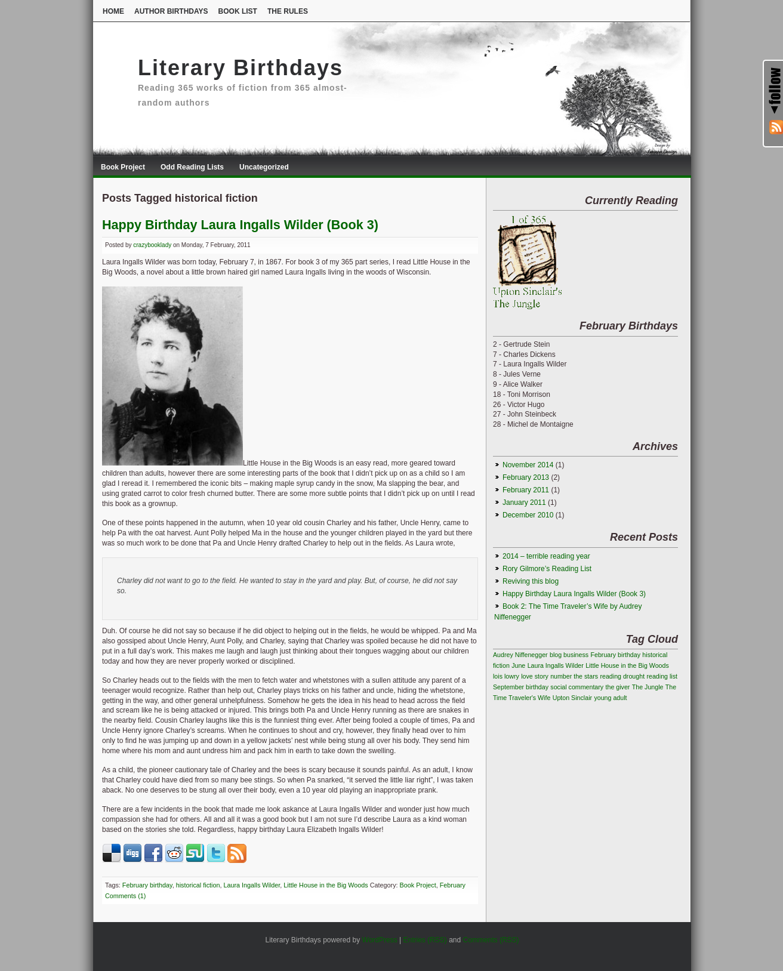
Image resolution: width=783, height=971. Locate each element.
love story (534, 676)
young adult (610, 697)
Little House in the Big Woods (325, 885)
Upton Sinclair (572, 697)
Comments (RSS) (491, 940)
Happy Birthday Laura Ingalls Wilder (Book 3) (240, 224)
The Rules (287, 11)
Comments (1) (125, 895)
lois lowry (506, 676)
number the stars (574, 676)
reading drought (622, 676)
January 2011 (524, 502)
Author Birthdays (171, 11)
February (453, 885)
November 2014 (528, 465)
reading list (661, 676)
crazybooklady (152, 245)
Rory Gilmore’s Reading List (547, 569)
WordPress (379, 940)
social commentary (576, 687)
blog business (569, 654)
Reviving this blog (531, 581)
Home (113, 11)
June (518, 665)
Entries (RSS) (424, 940)
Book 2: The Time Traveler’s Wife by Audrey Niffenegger (568, 611)
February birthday (147, 885)
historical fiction (198, 885)
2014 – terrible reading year (546, 556)
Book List (237, 11)
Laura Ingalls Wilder (251, 885)
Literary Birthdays (240, 68)
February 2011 (526, 490)
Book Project (123, 167)
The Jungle (648, 687)
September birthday (520, 687)
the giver (618, 687)
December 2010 (528, 515)
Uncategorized (264, 167)
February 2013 (526, 477)
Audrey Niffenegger (520, 654)
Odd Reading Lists (192, 167)
